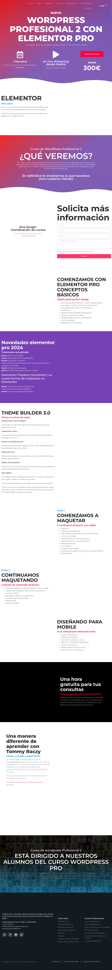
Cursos (39, 3)
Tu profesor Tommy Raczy (17, 782)
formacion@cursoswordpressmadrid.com (15, 926)
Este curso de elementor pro (13, 107)
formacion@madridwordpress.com (28, 233)
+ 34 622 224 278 (7, 924)
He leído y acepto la (76, 252)
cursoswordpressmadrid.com (11, 928)
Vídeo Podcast (86, 3)
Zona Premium (71, 3)
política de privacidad (84, 252)
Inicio (31, 3)
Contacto (87, 8)
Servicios (59, 3)
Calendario (49, 3)
